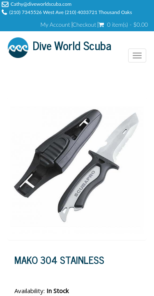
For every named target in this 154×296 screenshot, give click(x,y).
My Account (55, 25)
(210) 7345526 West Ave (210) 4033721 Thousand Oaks (70, 12)
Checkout (85, 25)
